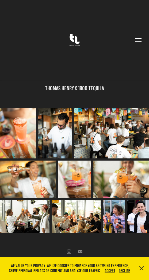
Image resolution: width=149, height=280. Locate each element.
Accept (110, 271)
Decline (124, 271)
